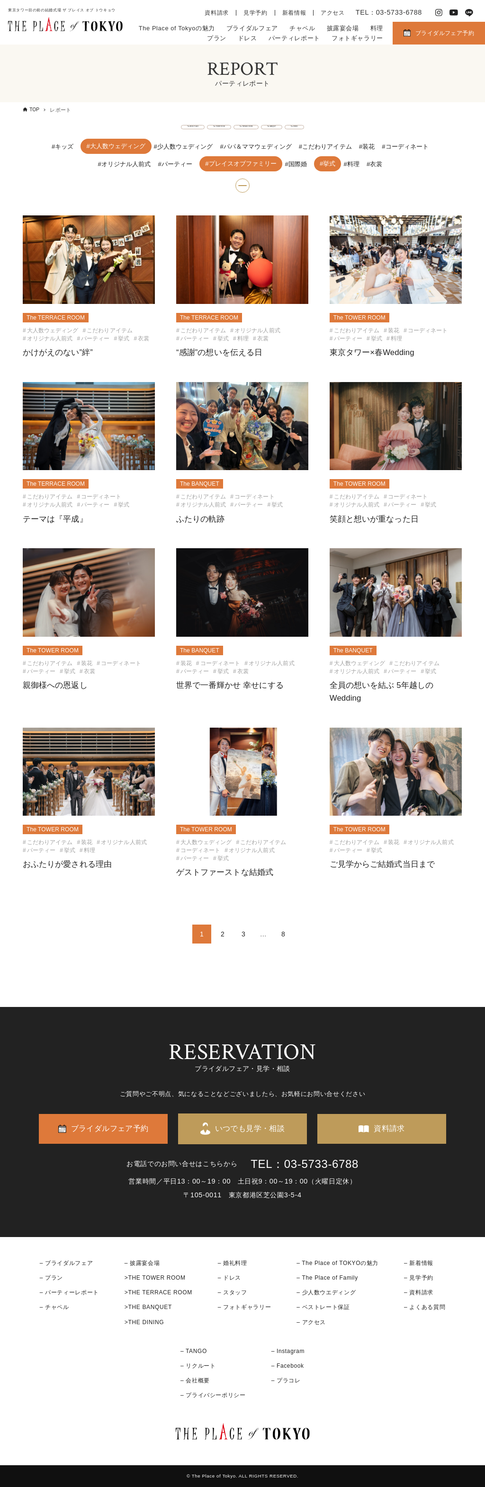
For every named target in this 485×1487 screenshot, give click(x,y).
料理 (376, 28)
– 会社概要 (195, 1380)
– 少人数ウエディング (326, 1292)
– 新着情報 (418, 1263)
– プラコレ (286, 1380)
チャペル (302, 28)
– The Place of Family (327, 1277)
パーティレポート (294, 38)
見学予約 (255, 12)
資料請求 (217, 12)
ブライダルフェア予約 (444, 33)
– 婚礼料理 (232, 1263)
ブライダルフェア (252, 28)
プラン (216, 38)
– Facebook (287, 1365)
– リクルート (198, 1365)
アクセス (333, 12)
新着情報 (294, 12)
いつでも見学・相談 (250, 1128)
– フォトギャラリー (244, 1307)
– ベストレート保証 (323, 1307)
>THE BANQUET (148, 1307)
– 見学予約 (418, 1277)
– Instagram (288, 1351)
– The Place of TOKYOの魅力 (337, 1263)
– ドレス (229, 1277)
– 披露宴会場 (142, 1263)
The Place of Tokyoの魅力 (177, 28)
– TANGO (193, 1351)
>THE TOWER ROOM (155, 1277)
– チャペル (54, 1307)
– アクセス (311, 1322)
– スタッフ (232, 1292)
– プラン (51, 1277)
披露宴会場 (343, 28)
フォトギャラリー (357, 38)
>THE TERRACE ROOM (158, 1292)
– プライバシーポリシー (213, 1395)
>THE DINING (144, 1322)
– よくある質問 (424, 1307)
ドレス (247, 38)
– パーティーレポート (69, 1292)
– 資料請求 (418, 1292)
